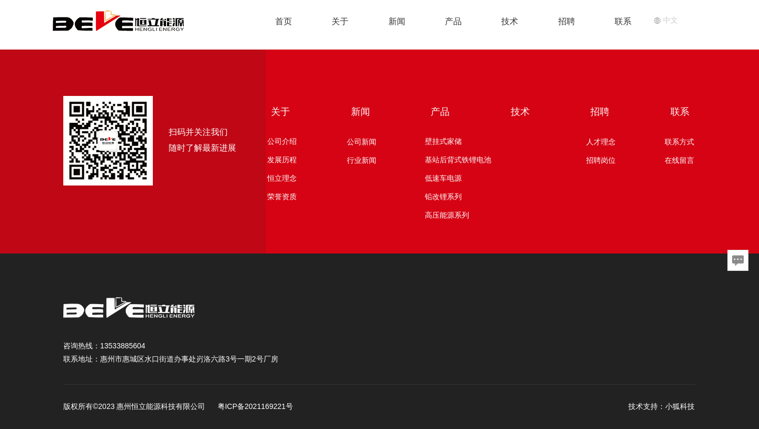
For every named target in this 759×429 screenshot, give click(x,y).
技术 (509, 21)
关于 (340, 21)
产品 (453, 21)
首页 (283, 21)
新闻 (396, 21)
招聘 (566, 21)
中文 (666, 20)
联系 (623, 21)
